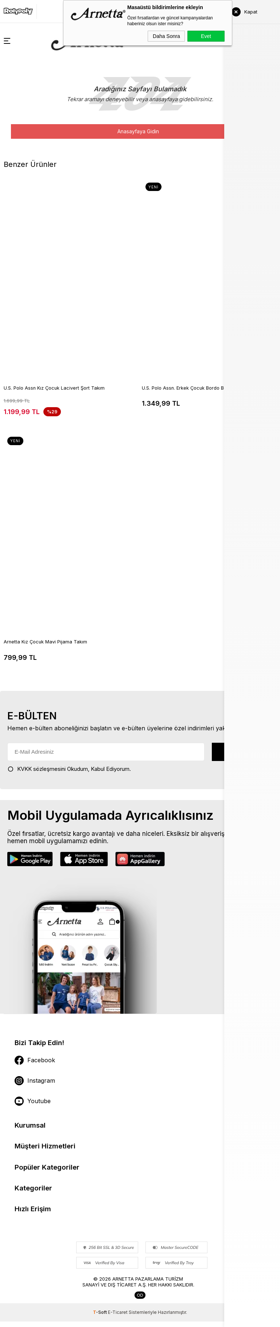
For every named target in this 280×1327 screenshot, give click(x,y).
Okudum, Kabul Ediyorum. (69, 768)
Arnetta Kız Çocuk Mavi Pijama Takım (46, 642)
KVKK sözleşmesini (41, 768)
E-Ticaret (118, 1317)
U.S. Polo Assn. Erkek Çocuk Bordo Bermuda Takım (199, 388)
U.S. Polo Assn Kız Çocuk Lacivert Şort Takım (54, 388)
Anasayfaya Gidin (138, 131)
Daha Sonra (166, 36)
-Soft (100, 1317)
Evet (206, 36)
